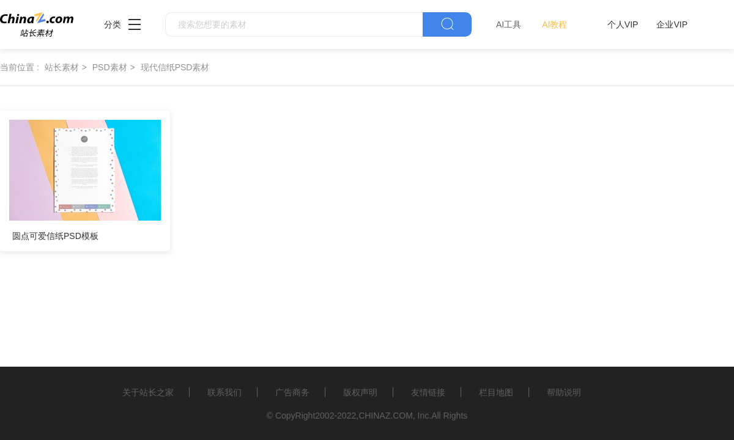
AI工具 (508, 24)
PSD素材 (109, 67)
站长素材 (62, 67)
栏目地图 (496, 392)
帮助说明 (564, 392)
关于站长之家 (148, 392)
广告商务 (292, 392)
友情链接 (428, 392)
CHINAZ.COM (385, 415)
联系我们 (224, 392)
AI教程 (554, 24)
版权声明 (360, 392)
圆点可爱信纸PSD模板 (55, 236)
